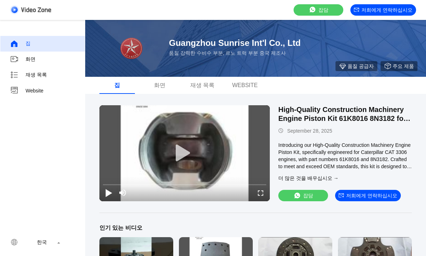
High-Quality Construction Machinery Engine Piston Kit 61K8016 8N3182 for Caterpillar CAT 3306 (342, 118)
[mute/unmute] (123, 192)
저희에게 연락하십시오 (383, 10)
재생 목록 (28, 75)
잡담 (318, 10)
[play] (184, 153)
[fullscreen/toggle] (260, 192)
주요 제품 (399, 66)
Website (26, 90)
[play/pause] (109, 192)
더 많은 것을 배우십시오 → (308, 178)
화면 (23, 59)
